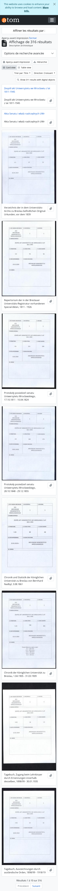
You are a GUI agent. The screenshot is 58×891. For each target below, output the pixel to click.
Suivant (36, 886)
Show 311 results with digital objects (36, 79)
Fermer (33, 38)
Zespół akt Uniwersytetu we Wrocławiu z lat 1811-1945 (27, 90)
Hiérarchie (40, 62)
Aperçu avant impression (16, 62)
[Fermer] (54, 4)
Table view (24, 67)
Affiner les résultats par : (29, 31)
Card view (9, 67)
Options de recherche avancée (24, 53)
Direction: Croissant (43, 73)
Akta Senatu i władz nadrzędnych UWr (24, 113)
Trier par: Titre (21, 73)
